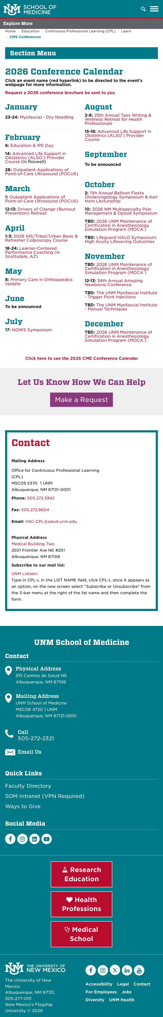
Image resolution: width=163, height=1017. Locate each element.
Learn (126, 31)
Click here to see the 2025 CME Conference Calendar (81, 358)
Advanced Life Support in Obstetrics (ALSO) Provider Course (35, 157)
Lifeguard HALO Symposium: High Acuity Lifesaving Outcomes (121, 239)
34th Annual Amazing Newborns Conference (114, 282)
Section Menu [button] (33, 53)
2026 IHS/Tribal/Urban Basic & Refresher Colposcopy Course (41, 238)
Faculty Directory (28, 786)
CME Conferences (25, 37)
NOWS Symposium (32, 329)
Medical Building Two (32, 544)
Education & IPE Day (31, 145)
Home (10, 31)
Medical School (81, 934)
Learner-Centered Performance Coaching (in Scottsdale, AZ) (32, 252)
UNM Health (121, 999)
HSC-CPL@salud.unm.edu (51, 521)
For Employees (101, 992)
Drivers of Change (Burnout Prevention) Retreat (40, 211)
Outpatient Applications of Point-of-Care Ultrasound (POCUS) (41, 199)
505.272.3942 (41, 498)
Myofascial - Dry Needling (47, 117)
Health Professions (81, 904)
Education (30, 31)
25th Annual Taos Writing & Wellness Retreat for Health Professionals (118, 119)
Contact (141, 984)
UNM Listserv (24, 573)
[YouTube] (139, 970)
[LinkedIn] (34, 839)
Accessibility (99, 984)
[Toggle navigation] (154, 9)
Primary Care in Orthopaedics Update (39, 281)
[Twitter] (115, 970)
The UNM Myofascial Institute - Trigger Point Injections (121, 294)
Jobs (127, 992)
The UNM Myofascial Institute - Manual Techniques (121, 307)
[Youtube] (46, 839)
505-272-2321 (36, 738)
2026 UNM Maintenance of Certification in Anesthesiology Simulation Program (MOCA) (118, 225)
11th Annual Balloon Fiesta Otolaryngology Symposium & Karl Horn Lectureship (121, 197)
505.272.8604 (35, 510)
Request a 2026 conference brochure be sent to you (60, 92)
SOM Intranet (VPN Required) (44, 796)
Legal (123, 984)
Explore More (18, 23)
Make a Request (81, 399)
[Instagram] (22, 839)
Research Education (81, 874)
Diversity (95, 999)
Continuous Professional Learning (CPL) (80, 31)
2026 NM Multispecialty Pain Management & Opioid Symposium (121, 211)
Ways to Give (23, 806)
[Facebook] (10, 839)
